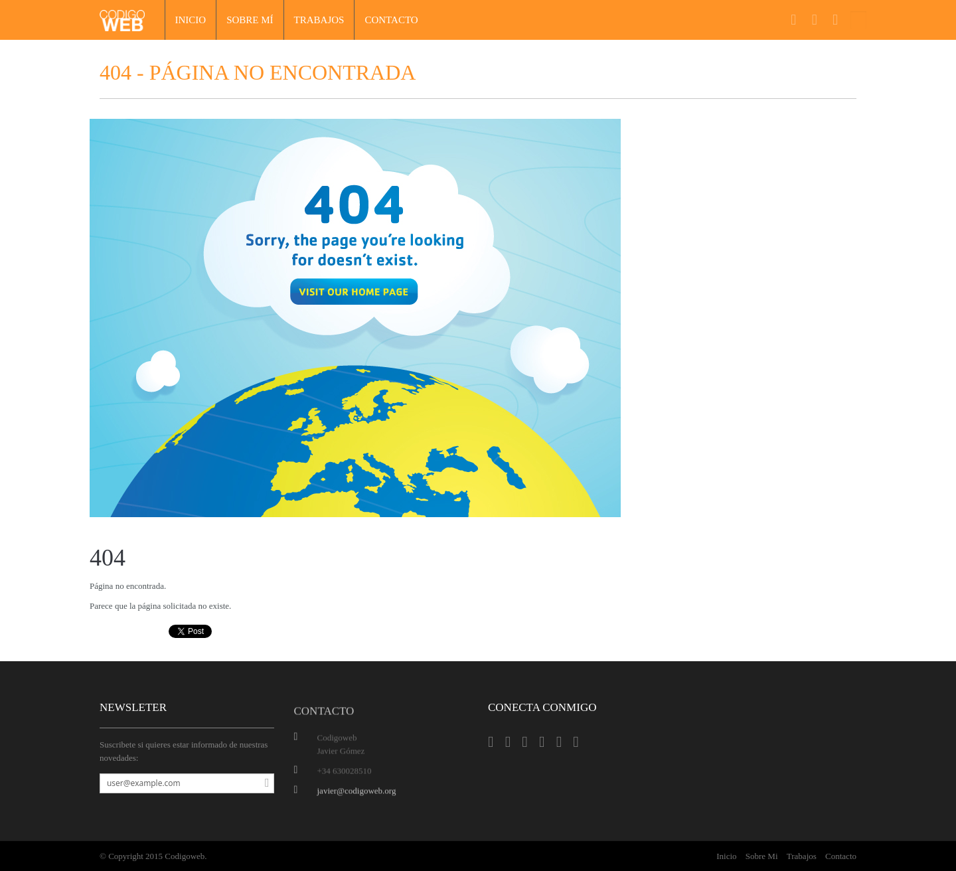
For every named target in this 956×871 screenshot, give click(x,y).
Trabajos (319, 20)
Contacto (391, 20)
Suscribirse (263, 783)
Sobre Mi (762, 856)
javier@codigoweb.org (356, 792)
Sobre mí (249, 20)
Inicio (190, 20)
